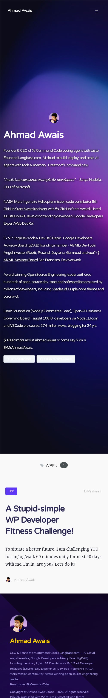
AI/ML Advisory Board (20, 260)
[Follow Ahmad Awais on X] (19, 359)
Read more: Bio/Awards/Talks (29, 684)
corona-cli (10, 296)
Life (11, 491)
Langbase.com (29, 158)
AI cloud (48, 158)
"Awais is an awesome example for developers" (39, 179)
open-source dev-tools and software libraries (56, 282)
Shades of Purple (65, 289)
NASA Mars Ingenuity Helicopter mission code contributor (47, 201)
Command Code (49, 150)
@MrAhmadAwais (17, 347)
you (91, 252)
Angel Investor (14, 252)
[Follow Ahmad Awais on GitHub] (56, 359)
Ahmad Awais (20, 10)
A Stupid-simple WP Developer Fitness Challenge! (39, 520)
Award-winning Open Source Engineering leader (39, 274)
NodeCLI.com (87, 318)
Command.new (76, 165)
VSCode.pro (19, 325)
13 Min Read (92, 491)
